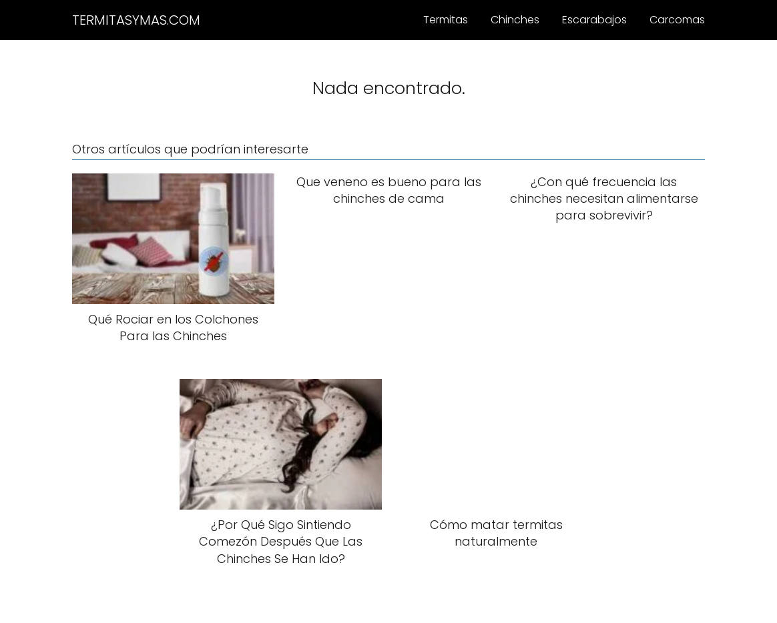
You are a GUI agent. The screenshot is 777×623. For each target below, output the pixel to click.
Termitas (445, 19)
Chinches (515, 19)
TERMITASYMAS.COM (136, 20)
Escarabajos (594, 19)
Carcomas (677, 19)
